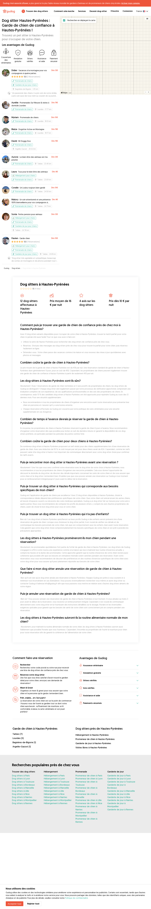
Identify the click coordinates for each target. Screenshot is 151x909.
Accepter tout (14, 903)
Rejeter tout (33, 903)
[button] (108, 665)
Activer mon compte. (130, 3)
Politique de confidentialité (76, 898)
